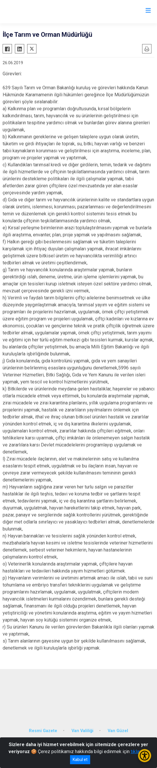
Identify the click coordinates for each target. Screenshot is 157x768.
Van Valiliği (82, 730)
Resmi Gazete (43, 730)
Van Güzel (118, 730)
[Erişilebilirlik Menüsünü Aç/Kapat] (144, 755)
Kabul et (80, 759)
